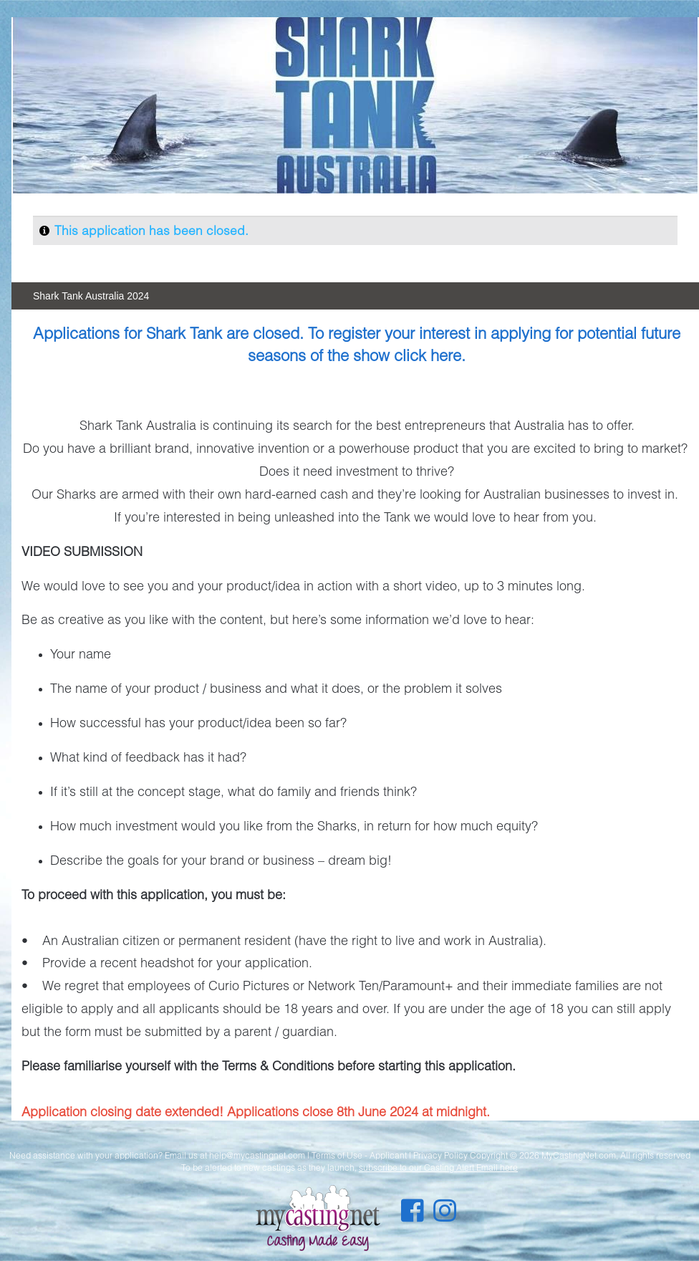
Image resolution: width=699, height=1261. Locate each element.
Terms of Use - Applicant (359, 1155)
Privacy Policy (440, 1155)
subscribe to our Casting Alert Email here (438, 1167)
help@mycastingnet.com (257, 1155)
